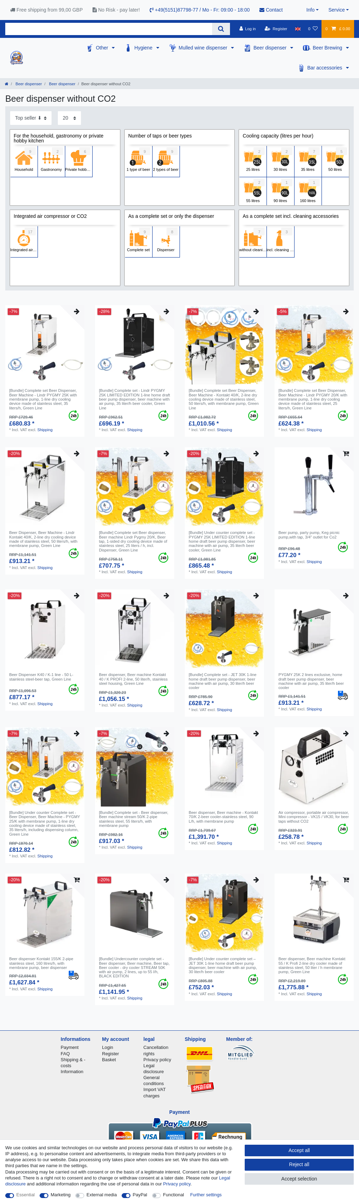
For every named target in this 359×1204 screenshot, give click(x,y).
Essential (25, 1194)
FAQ (65, 1053)
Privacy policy (157, 1059)
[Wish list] (312, 29)
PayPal (140, 1194)
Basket (109, 1059)
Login (107, 1047)
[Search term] (108, 29)
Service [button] (336, 10)
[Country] (297, 29)
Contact (271, 10)
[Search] (221, 29)
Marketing (61, 1194)
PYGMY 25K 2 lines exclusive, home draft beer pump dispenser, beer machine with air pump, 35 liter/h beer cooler (311, 681)
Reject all (299, 1164)
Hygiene (144, 48)
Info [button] (310, 10)
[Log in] (247, 29)
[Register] (276, 29)
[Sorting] (31, 118)
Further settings (206, 1194)
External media (102, 1194)
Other (102, 48)
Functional (173, 1194)
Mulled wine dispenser (204, 48)
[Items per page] (69, 118)
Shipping (45, 430)
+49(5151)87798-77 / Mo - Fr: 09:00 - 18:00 (200, 10)
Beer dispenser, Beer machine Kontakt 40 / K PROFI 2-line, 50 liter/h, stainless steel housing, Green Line (133, 679)
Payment (70, 1047)
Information (72, 1071)
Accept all (299, 1150)
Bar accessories (325, 68)
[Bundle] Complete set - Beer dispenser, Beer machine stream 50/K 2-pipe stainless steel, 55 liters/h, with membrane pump (133, 819)
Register (110, 1053)
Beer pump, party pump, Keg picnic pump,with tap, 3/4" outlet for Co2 (309, 534)
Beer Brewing (328, 48)
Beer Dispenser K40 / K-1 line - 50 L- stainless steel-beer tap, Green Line (41, 677)
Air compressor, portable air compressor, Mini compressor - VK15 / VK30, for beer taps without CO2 (313, 816)
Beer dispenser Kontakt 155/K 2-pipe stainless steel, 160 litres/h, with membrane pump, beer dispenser (41, 963)
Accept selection (299, 1179)
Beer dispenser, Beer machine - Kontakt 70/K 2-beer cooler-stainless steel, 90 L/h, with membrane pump (223, 816)
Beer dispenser (270, 48)
